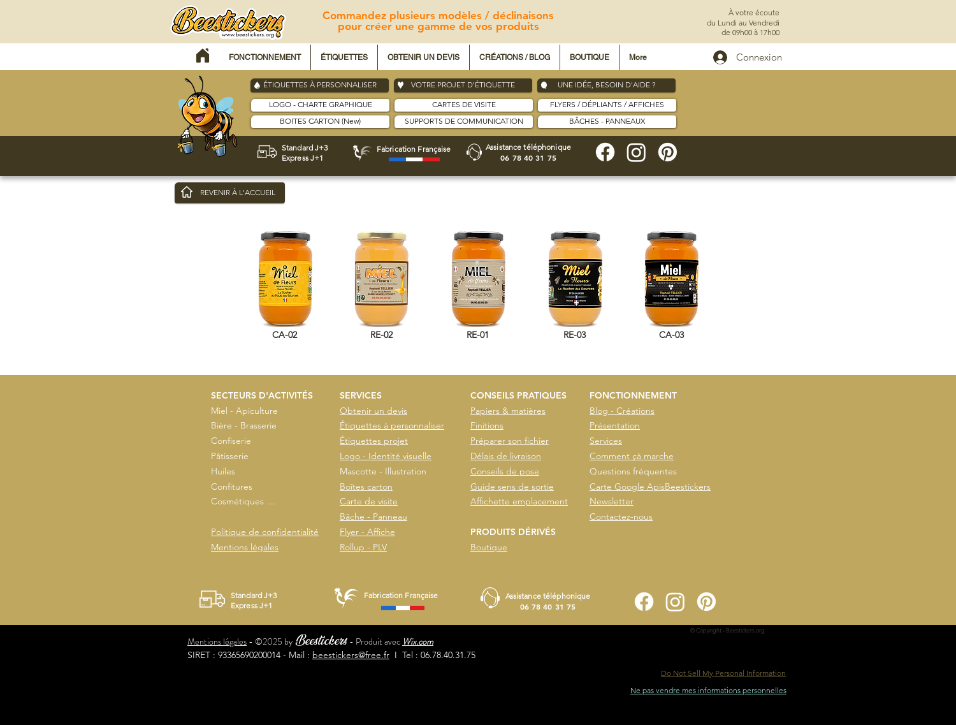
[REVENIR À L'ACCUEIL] (230, 192)
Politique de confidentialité (265, 532)
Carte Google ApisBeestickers (650, 486)
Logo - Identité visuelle (385, 456)
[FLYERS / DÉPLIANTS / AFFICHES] (607, 105)
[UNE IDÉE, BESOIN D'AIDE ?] (606, 85)
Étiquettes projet (374, 440)
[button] (264, 57)
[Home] (202, 55)
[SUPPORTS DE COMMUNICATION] (464, 121)
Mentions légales (245, 547)
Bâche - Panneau (373, 516)
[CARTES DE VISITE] (464, 105)
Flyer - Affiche (367, 532)
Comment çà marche (632, 456)
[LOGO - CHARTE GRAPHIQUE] (320, 105)
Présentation (615, 425)
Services (606, 440)
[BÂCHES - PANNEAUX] (607, 121)
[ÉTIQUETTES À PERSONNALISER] (319, 85)
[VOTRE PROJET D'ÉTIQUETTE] (463, 85)
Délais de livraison (505, 456)
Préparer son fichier (509, 440)
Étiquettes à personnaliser (392, 425)
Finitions (486, 425)
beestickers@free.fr (350, 655)
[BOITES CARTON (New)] (320, 121)
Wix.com (417, 641)
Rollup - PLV (363, 547)
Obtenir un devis (373, 410)
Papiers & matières (508, 410)
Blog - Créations (622, 410)
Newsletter (612, 501)
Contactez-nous (621, 516)
